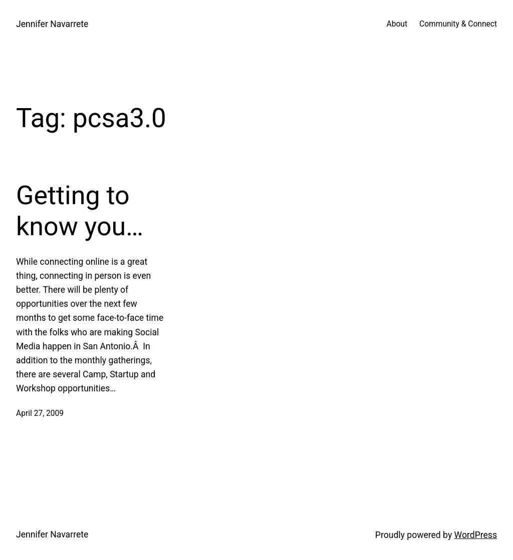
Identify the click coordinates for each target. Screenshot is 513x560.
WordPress (475, 535)
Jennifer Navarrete (52, 24)
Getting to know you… (79, 211)
